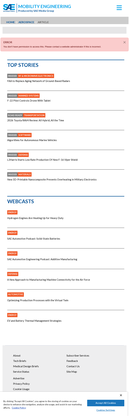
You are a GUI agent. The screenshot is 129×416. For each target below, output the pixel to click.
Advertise (18, 378)
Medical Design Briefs (26, 366)
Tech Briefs (19, 360)
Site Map (72, 371)
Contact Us (73, 366)
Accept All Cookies (106, 403)
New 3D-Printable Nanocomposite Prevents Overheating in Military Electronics (52, 179)
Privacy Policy (21, 383)
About (16, 355)
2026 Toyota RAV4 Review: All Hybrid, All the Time (35, 120)
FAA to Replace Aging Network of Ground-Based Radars (38, 80)
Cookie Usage (21, 389)
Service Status (21, 371)
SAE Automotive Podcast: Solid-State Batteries (33, 238)
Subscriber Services (78, 355)
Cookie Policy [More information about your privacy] (19, 407)
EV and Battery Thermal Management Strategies (34, 320)
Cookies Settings (105, 410)
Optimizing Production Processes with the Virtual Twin (37, 300)
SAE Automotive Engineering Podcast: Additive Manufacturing (42, 259)
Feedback (72, 360)
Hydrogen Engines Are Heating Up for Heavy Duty (35, 217)
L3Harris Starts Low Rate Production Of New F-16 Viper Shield (42, 159)
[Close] (124, 42)
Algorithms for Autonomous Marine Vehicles (32, 140)
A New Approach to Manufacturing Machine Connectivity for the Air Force (48, 279)
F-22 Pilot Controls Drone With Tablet (29, 100)
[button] (119, 9)
